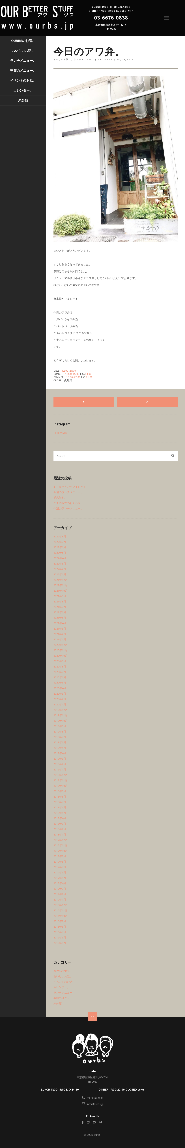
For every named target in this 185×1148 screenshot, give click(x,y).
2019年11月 (60, 715)
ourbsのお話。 (23, 41)
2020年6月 (59, 677)
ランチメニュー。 (23, 61)
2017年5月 (59, 878)
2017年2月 (59, 894)
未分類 (23, 100)
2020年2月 (59, 699)
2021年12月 (60, 579)
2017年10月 (60, 850)
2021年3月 (59, 628)
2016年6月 (59, 937)
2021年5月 (59, 617)
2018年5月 (59, 813)
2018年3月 (59, 823)
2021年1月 (59, 639)
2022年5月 (59, 552)
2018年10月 (60, 785)
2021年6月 (59, 612)
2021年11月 (60, 585)
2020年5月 (59, 682)
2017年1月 (59, 899)
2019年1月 (59, 769)
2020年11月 (60, 650)
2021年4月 (59, 623)
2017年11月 (60, 845)
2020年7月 (59, 672)
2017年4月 (59, 883)
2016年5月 (59, 943)
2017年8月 (59, 861)
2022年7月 (59, 542)
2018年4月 (59, 818)
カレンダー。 (23, 90)
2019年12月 (60, 710)
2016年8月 (59, 926)
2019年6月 (59, 742)
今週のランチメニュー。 (68, 492)
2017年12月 (60, 840)
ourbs (97, 1135)
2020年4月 (59, 688)
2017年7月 (59, 867)
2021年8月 (59, 601)
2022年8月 (59, 536)
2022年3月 (59, 563)
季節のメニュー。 (23, 70)
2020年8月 (59, 666)
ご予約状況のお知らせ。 (68, 503)
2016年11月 (60, 910)
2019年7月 (59, 737)
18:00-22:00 (73, 377)
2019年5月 (59, 747)
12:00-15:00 (72, 374)
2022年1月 (59, 574)
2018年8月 (59, 796)
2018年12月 (60, 775)
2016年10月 (60, 915)
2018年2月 (59, 829)
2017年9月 (59, 856)
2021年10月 (60, 590)
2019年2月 (59, 764)
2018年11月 (60, 780)
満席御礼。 (60, 497)
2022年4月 (59, 558)
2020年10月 (60, 655)
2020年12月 (60, 645)
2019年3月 (59, 758)
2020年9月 (59, 661)
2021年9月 (59, 596)
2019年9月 (59, 726)
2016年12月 (60, 905)
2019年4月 (59, 753)
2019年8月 (59, 731)
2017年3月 (59, 888)
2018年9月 (59, 791)
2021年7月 (59, 607)
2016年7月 (59, 932)
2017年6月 (59, 872)
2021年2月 (59, 634)
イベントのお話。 (23, 80)
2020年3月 (59, 693)
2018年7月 (59, 802)
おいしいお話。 (23, 51)
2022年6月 (59, 547)
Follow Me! (60, 432)
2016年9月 (59, 921)
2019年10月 (60, 720)
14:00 (88, 374)
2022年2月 (59, 569)
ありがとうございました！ (69, 486)
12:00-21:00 (69, 370)
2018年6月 (59, 807)
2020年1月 (59, 704)
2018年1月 (59, 834)
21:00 (89, 377)
